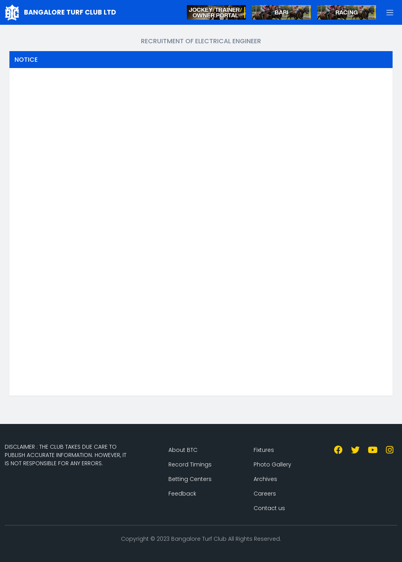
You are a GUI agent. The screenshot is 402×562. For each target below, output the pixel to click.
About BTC (182, 450)
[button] (390, 12)
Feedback (182, 494)
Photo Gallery (272, 464)
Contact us (269, 508)
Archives (265, 479)
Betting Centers (190, 479)
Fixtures (264, 450)
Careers (265, 494)
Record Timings (190, 464)
